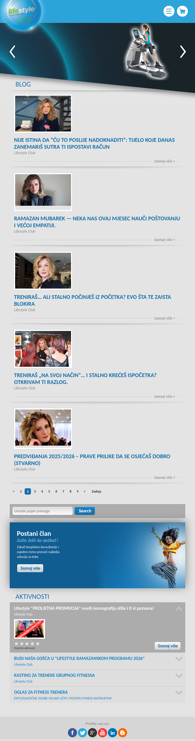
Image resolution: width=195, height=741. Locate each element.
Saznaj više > (164, 161)
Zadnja (96, 491)
